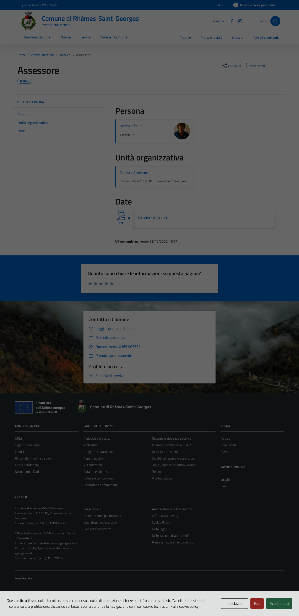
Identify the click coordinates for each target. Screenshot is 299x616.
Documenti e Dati (27, 471)
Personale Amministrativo (33, 458)
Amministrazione (37, 37)
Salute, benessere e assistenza (173, 458)
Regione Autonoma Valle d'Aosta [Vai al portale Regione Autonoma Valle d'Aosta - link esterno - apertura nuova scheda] (38, 5)
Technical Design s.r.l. (43, 603)
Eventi (225, 486)
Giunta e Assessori (133, 172)
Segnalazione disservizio (100, 522)
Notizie (225, 438)
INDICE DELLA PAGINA (58, 102)
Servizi (86, 37)
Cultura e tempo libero (98, 478)
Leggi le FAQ (92, 508)
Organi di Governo (27, 444)
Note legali (159, 528)
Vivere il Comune (114, 37)
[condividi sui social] (231, 65)
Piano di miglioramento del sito (173, 542)
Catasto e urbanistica (98, 471)
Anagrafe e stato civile (98, 451)
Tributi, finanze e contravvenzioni (174, 464)
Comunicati (228, 444)
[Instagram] (238, 20)
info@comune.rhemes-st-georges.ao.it (50, 543)
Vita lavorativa (162, 478)
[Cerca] (275, 21)
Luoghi (225, 479)
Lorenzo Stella (130, 125)
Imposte (237, 37)
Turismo (185, 37)
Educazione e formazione (100, 484)
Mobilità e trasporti (165, 451)
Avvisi (225, 451)
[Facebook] (230, 20)
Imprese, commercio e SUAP (171, 444)
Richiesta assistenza (97, 528)
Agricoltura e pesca (96, 438)
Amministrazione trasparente (172, 508)
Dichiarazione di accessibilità (171, 535)
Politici (19, 451)
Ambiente (90, 444)
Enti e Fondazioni (27, 464)
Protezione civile (211, 37)
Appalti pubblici (93, 458)
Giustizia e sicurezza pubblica (171, 438)
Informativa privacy (165, 515)
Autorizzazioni (93, 464)
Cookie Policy (161, 522)
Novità (65, 37)
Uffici (18, 438)
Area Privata (23, 578)
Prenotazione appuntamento (103, 515)
